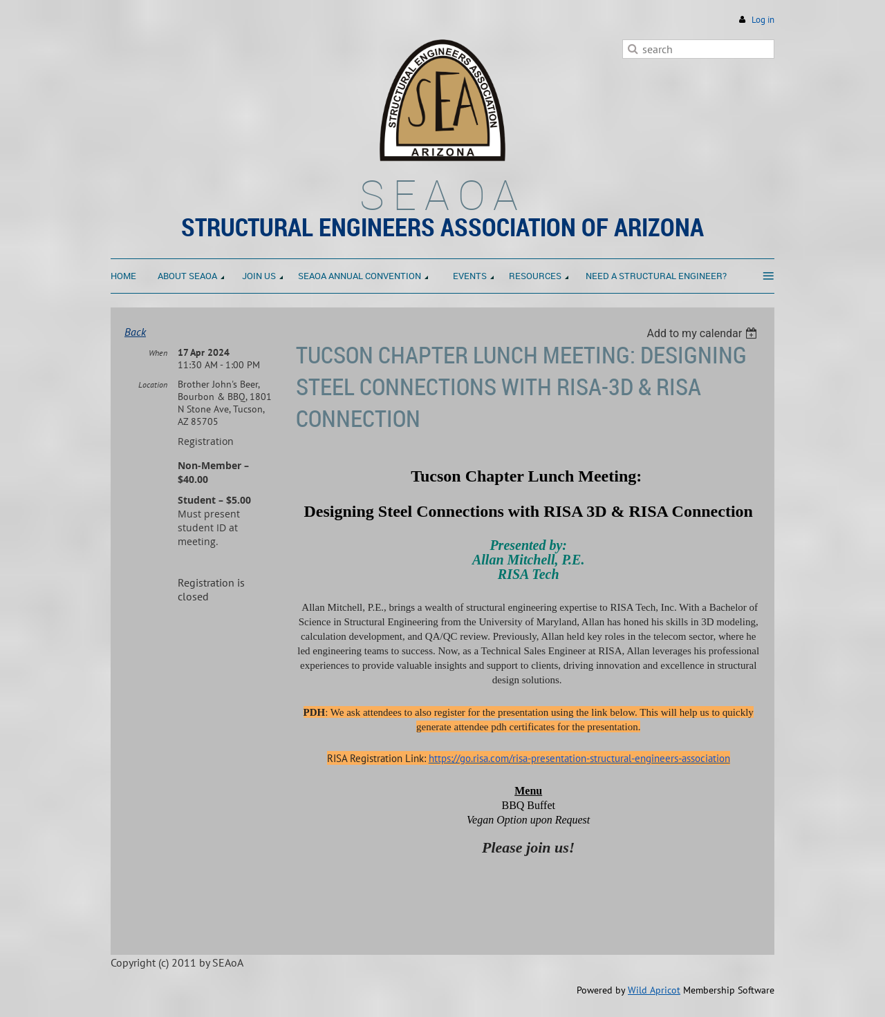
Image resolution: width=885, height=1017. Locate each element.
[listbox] (703, 333)
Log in (763, 20)
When (158, 353)
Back (135, 332)
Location (152, 384)
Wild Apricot (654, 990)
